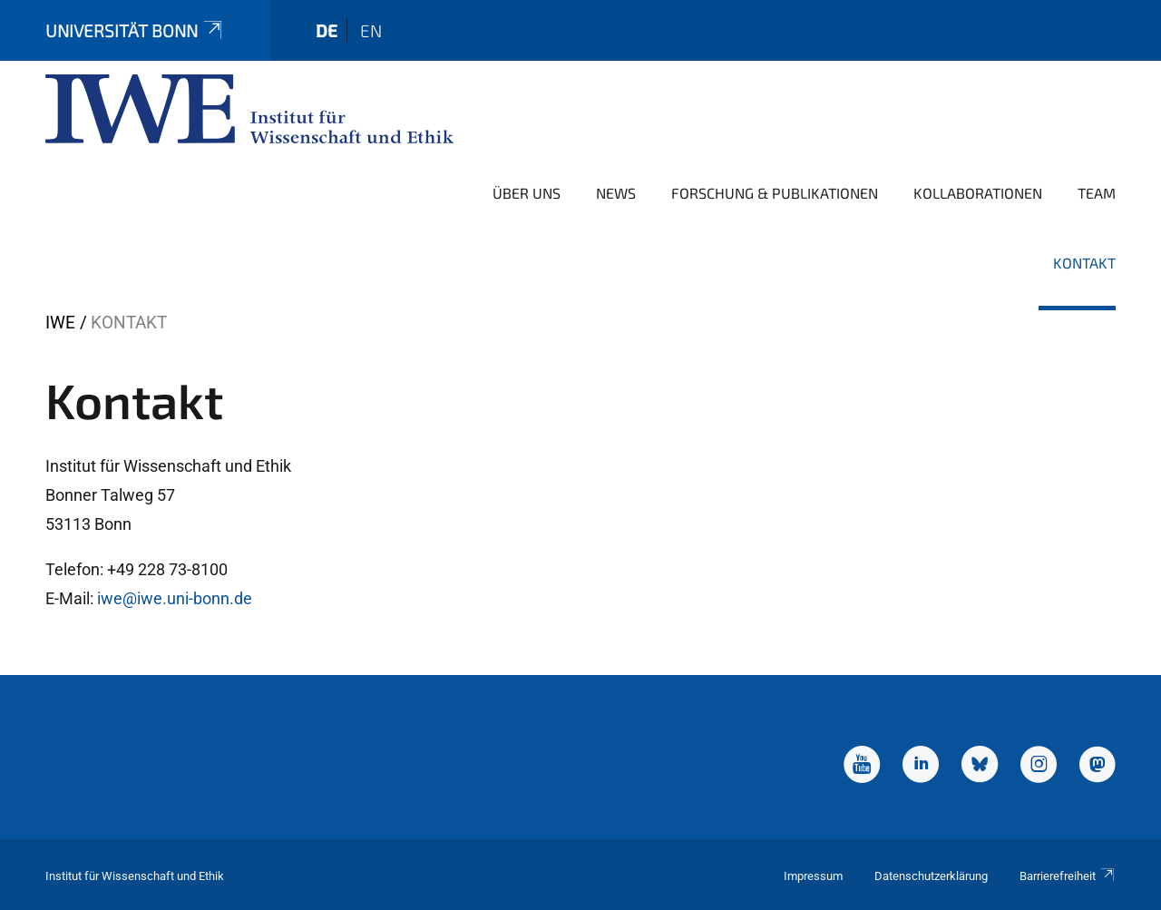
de (326, 30)
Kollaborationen (977, 192)
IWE (60, 322)
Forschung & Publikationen (774, 192)
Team (1097, 192)
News (616, 192)
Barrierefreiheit (1068, 876)
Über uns (527, 192)
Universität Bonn (135, 30)
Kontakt (1084, 262)
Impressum (813, 876)
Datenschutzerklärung (931, 876)
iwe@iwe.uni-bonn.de (174, 598)
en (371, 30)
